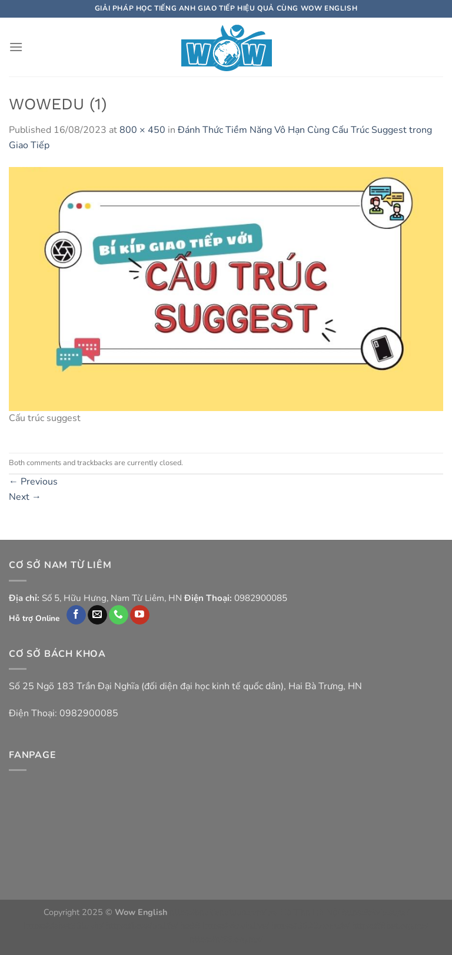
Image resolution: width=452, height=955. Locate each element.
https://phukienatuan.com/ (218, 912)
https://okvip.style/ (375, 912)
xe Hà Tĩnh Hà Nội (304, 912)
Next (25, 496)
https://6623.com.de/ (310, 925)
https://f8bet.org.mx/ (390, 925)
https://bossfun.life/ (142, 925)
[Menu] (16, 46)
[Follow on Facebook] (76, 615)
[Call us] (118, 615)
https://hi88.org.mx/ (226, 939)
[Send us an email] (97, 615)
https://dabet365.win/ (64, 925)
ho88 (190, 925)
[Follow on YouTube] (139, 615)
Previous (33, 481)
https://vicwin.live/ (235, 925)
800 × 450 (142, 129)
